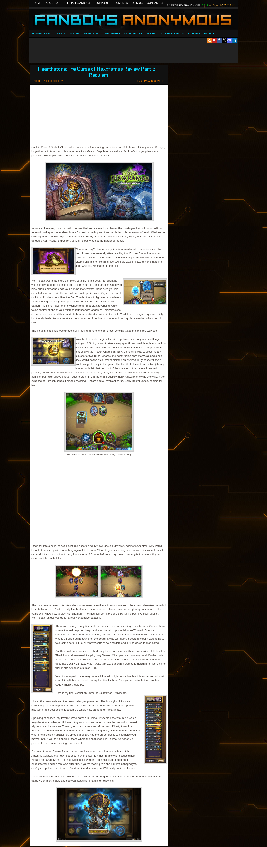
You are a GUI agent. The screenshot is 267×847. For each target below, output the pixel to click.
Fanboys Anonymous (133, 20)
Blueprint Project (201, 33)
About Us (52, 2)
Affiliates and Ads (77, 2)
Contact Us (155, 2)
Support (101, 2)
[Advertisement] (133, 52)
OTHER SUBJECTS (172, 33)
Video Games (111, 33)
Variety (151, 33)
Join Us (137, 2)
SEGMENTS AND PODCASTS (48, 33)
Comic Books (133, 33)
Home (37, 2)
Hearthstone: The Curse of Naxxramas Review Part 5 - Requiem (98, 72)
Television (91, 33)
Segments (120, 2)
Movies (75, 33)
